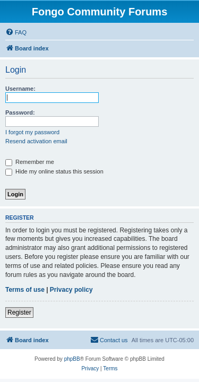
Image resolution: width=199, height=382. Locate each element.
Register (19, 312)
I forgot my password (32, 132)
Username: (20, 88)
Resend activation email (36, 141)
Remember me (29, 162)
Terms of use (25, 289)
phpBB (72, 359)
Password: (20, 112)
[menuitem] (16, 32)
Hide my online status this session (54, 171)
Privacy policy (71, 289)
